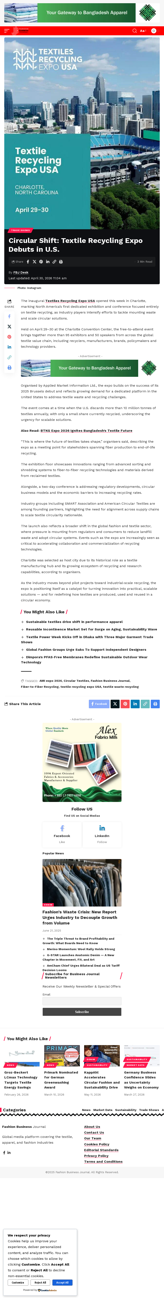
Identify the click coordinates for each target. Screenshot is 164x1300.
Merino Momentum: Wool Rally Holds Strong (81, 949)
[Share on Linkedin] (48, 261)
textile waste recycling (121, 686)
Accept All (62, 1282)
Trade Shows (20, 230)
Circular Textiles (76, 680)
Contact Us (94, 1133)
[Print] (61, 261)
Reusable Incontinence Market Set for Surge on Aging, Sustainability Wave (91, 629)
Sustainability (97, 1065)
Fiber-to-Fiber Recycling (40, 686)
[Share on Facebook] (28, 261)
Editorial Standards (101, 1150)
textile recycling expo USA (80, 686)
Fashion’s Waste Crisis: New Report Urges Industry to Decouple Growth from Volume (79, 918)
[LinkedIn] (102, 835)
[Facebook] (62, 835)
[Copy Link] (54, 261)
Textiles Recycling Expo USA (70, 301)
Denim (48, 905)
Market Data (136, 1065)
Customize (18, 1282)
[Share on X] (34, 261)
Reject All (40, 1282)
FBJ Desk (20, 272)
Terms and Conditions (103, 1162)
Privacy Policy (96, 1156)
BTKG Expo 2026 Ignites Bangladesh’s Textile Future (86, 431)
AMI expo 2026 (51, 680)
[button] (8, 30)
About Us (92, 1127)
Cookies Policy (96, 1144)
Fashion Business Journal (110, 680)
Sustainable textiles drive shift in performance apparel (74, 622)
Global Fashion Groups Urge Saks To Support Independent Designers (86, 650)
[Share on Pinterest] (41, 261)
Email (46, 994)
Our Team (92, 1138)
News (10, 1065)
